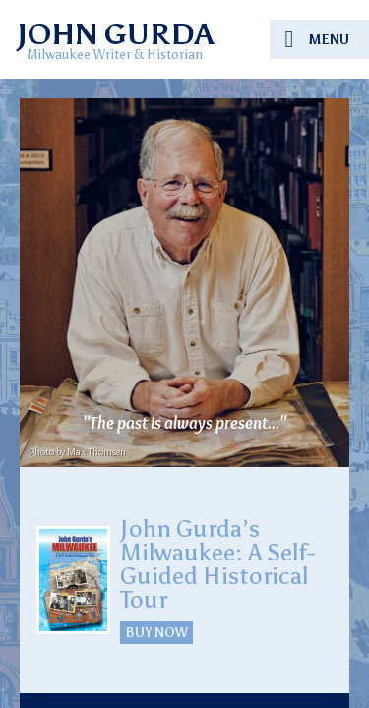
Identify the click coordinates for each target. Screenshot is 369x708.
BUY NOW (156, 632)
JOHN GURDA (115, 34)
